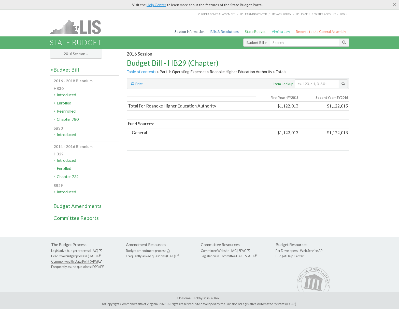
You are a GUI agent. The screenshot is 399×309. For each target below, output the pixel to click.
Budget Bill (257, 42)
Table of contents (141, 71)
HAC (233, 251)
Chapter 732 (68, 176)
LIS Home (184, 298)
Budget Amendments (77, 206)
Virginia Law (281, 32)
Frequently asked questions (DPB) (75, 267)
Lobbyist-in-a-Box (206, 298)
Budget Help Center (290, 256)
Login (344, 14)
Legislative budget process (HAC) (74, 251)
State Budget (255, 32)
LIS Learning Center (253, 14)
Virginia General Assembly (216, 14)
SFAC (242, 251)
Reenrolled (66, 111)
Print (137, 84)
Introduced (66, 94)
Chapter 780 (68, 119)
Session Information (190, 32)
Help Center (156, 5)
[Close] (395, 4)
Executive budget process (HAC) (74, 256)
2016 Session (76, 53)
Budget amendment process (146, 251)
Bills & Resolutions (224, 32)
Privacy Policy (281, 14)
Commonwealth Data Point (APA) (74, 261)
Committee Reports (76, 218)
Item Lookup (283, 84)
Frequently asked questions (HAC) (150, 256)
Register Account (324, 14)
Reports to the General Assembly (321, 32)
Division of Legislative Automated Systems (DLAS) (261, 304)
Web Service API (311, 251)
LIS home (302, 14)
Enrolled (64, 102)
